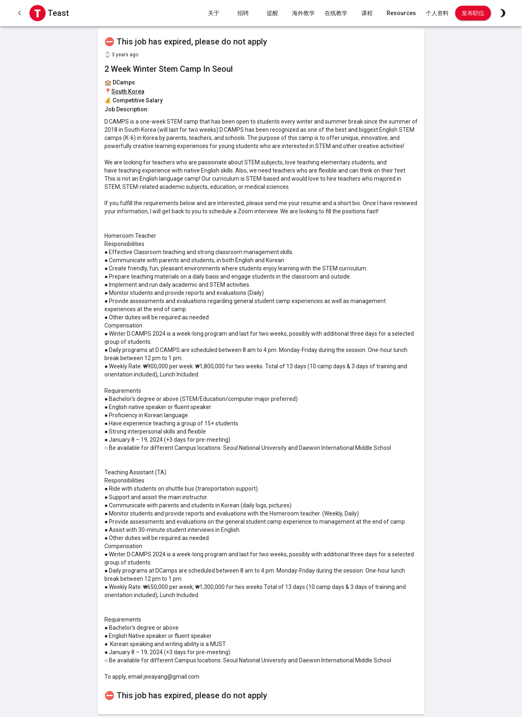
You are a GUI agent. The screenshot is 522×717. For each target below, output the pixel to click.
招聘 (243, 13)
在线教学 (336, 13)
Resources (401, 13)
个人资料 (437, 13)
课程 (367, 13)
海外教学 (303, 13)
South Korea (127, 91)
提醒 (272, 13)
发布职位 (473, 13)
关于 (214, 13)
